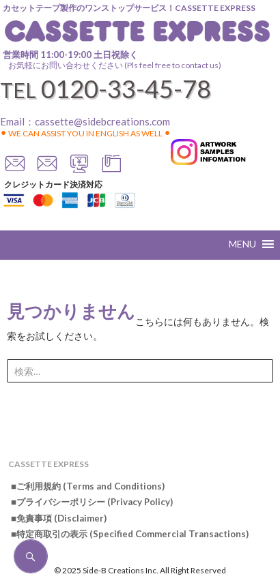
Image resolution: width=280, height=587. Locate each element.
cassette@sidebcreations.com (102, 121)
